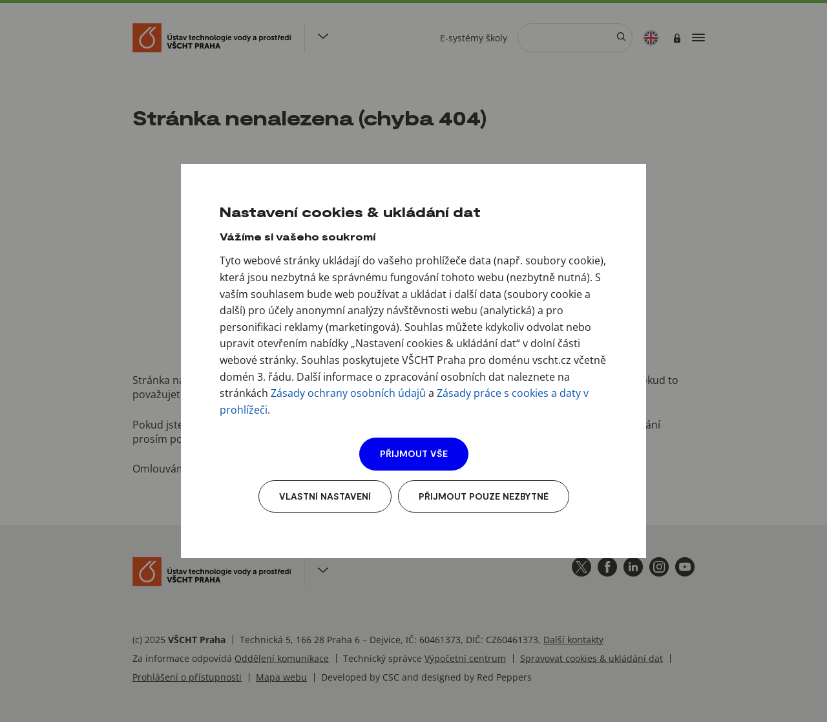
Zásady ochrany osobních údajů (348, 393)
